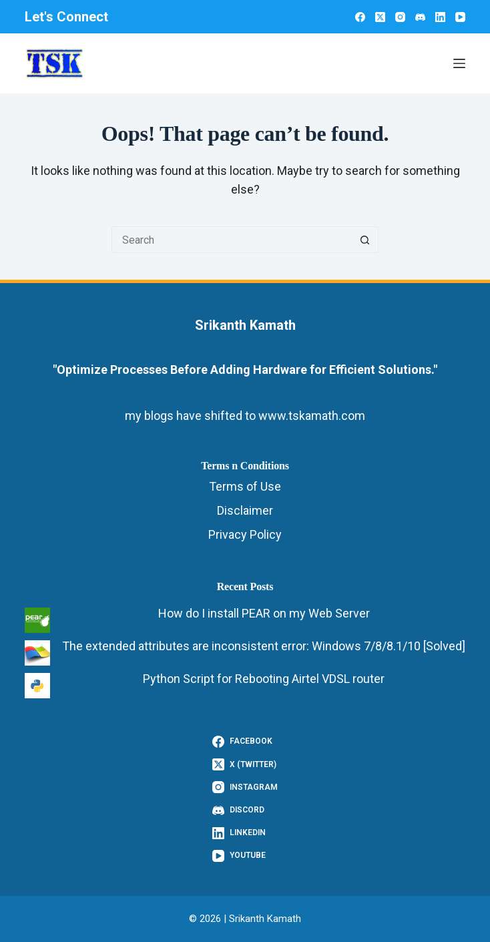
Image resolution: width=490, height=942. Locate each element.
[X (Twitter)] (380, 17)
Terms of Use (245, 486)
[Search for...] (231, 239)
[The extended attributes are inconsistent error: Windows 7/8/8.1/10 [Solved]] (37, 653)
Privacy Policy (245, 534)
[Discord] (420, 17)
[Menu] (459, 63)
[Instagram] (400, 17)
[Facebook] (360, 17)
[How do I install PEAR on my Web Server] (37, 620)
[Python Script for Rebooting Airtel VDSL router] (37, 685)
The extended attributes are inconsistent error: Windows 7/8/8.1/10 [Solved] (263, 646)
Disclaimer (245, 510)
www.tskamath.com (311, 416)
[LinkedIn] (440, 17)
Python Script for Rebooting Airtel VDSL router (264, 679)
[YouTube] (460, 17)
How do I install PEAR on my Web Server (264, 613)
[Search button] (365, 239)
